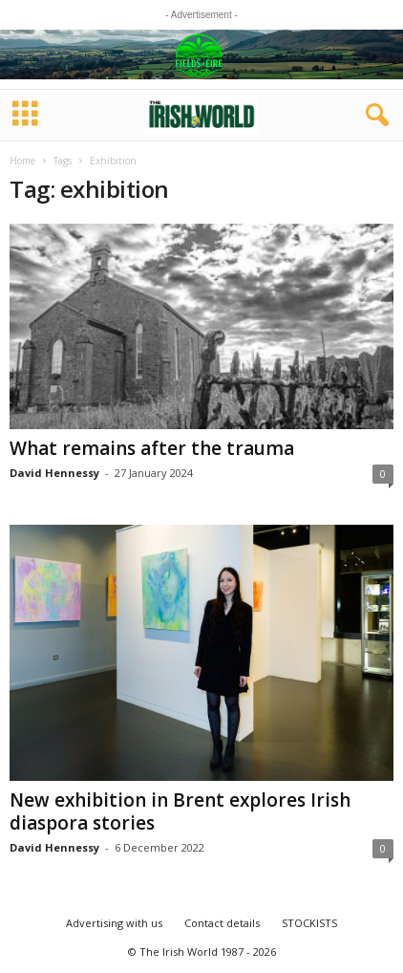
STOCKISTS (309, 923)
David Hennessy (54, 472)
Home (22, 160)
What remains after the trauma (152, 448)
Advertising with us (114, 923)
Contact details (222, 923)
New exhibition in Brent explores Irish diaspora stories (180, 811)
